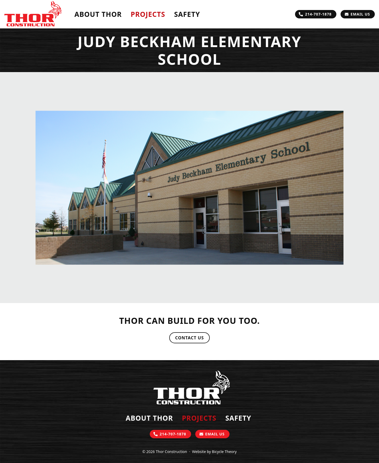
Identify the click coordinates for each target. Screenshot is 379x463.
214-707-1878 (318, 14)
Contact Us (189, 338)
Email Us (360, 14)
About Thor (98, 14)
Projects (148, 14)
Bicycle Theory (224, 451)
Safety (187, 14)
